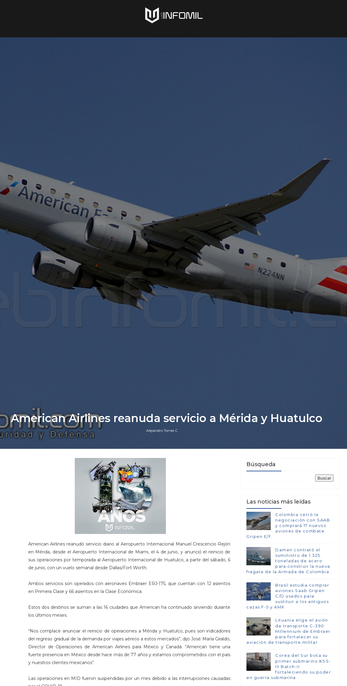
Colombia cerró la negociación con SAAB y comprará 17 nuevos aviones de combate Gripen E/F (288, 525)
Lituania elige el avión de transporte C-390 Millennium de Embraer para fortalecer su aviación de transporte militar (288, 631)
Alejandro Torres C (162, 430)
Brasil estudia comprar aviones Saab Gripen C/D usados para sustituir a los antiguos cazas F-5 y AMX (287, 596)
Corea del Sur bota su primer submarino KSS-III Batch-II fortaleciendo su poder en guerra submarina (288, 666)
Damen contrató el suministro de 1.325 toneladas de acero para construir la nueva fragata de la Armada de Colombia (288, 560)
